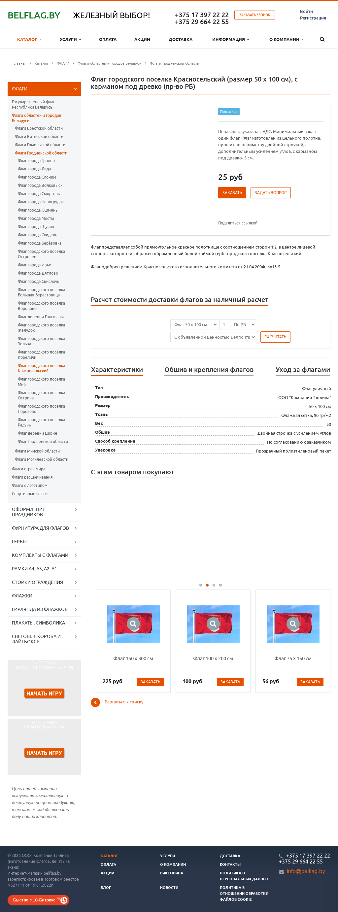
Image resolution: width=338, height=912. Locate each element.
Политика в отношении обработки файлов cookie (244, 893)
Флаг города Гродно (36, 160)
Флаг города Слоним (37, 177)
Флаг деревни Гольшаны (41, 317)
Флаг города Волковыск (40, 185)
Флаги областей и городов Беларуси (36, 118)
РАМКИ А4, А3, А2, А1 (34, 568)
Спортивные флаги (30, 493)
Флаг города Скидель (37, 235)
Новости (169, 888)
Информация (230, 39)
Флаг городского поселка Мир (41, 382)
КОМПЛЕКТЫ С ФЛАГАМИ (40, 555)
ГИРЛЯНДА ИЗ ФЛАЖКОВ (40, 609)
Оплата (108, 39)
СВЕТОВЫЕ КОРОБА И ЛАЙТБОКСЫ (36, 639)
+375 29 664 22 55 (202, 21)
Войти (306, 11)
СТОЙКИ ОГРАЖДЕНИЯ (37, 582)
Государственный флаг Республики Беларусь (33, 104)
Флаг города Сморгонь (39, 193)
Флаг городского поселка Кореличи (41, 354)
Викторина (171, 873)
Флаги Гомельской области (40, 145)
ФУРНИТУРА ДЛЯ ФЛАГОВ (40, 528)
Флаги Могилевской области (41, 459)
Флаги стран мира (28, 469)
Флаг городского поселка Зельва (41, 341)
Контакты (230, 864)
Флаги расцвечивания (32, 477)
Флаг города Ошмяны (38, 210)
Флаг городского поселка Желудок (41, 327)
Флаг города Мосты (36, 218)
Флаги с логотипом (30, 485)
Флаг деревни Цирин (37, 433)
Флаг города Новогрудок (41, 202)
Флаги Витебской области (39, 136)
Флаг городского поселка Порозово (41, 409)
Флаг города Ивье (34, 265)
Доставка (180, 39)
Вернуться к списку (117, 702)
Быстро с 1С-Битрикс (34, 900)
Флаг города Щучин (36, 226)
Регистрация (313, 18)
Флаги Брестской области (39, 128)
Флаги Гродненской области (41, 153)
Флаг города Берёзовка (39, 243)
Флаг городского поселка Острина (41, 395)
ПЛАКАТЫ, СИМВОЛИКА (38, 622)
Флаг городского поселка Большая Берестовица (41, 292)
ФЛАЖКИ (22, 595)
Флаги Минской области (37, 451)
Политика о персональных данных (244, 876)
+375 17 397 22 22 (202, 14)
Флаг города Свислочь (38, 281)
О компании (286, 39)
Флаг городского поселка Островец (41, 254)
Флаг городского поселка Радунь (41, 422)
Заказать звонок (254, 15)
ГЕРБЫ (19, 541)
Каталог (29, 39)
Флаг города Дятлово (38, 273)
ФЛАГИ (19, 88)
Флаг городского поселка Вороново (41, 306)
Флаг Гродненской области (43, 441)
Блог (106, 888)
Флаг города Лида (34, 169)
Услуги (70, 39)
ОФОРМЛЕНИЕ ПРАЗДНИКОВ (28, 512)
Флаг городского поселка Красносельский (41, 368)
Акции (142, 39)
